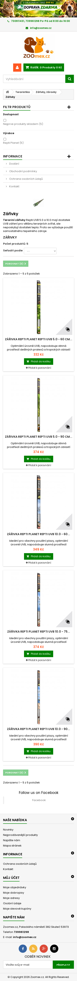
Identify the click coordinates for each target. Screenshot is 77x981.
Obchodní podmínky (23, 171)
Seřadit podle (13, 250)
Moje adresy (11, 898)
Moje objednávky (14, 887)
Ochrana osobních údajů (26, 179)
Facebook (39, 800)
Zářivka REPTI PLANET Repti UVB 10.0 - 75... (38, 631)
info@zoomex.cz (24, 937)
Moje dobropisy (13, 893)
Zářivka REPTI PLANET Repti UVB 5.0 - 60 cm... (38, 339)
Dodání (14, 164)
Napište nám (11, 840)
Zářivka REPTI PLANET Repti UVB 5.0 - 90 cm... (38, 436)
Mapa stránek (12, 846)
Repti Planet (13, 143)
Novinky (8, 830)
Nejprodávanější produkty (20, 835)
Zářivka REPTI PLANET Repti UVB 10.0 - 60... (38, 534)
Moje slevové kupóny (17, 909)
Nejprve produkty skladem (23, 124)
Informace (12, 156)
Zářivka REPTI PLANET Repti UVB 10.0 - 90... (38, 729)
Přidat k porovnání (39, 368)
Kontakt (14, 186)
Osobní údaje (12, 903)
